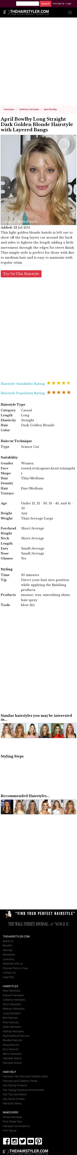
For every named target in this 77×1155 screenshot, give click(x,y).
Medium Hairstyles (14, 1008)
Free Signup (10, 1130)
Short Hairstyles (12, 1004)
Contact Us (9, 972)
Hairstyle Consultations (16, 1126)
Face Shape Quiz (12, 1121)
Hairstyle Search (12, 1058)
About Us (8, 941)
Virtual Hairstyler (12, 1117)
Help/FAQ (8, 977)
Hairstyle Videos (12, 1103)
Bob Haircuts (10, 1017)
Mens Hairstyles (12, 1054)
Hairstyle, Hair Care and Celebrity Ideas (25, 1076)
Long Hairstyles (12, 1013)
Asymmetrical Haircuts (16, 1035)
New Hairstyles (11, 990)
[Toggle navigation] (70, 12)
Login (68, 3)
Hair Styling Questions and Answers (23, 1089)
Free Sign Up (58, 3)
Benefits (7, 945)
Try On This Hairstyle (21, 274)
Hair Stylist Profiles (14, 1098)
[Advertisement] (38, 62)
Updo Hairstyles (12, 1026)
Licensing (8, 959)
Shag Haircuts (11, 1044)
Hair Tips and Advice (15, 1094)
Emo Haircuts (11, 1049)
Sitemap (7, 950)
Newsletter (9, 954)
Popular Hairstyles (13, 995)
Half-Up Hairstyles (13, 1031)
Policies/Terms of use (15, 968)
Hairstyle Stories (12, 1063)
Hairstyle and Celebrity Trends (20, 1081)
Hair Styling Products (15, 1085)
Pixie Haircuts (11, 1022)
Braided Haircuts (12, 1040)
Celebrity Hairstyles (14, 999)
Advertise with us (13, 963)
